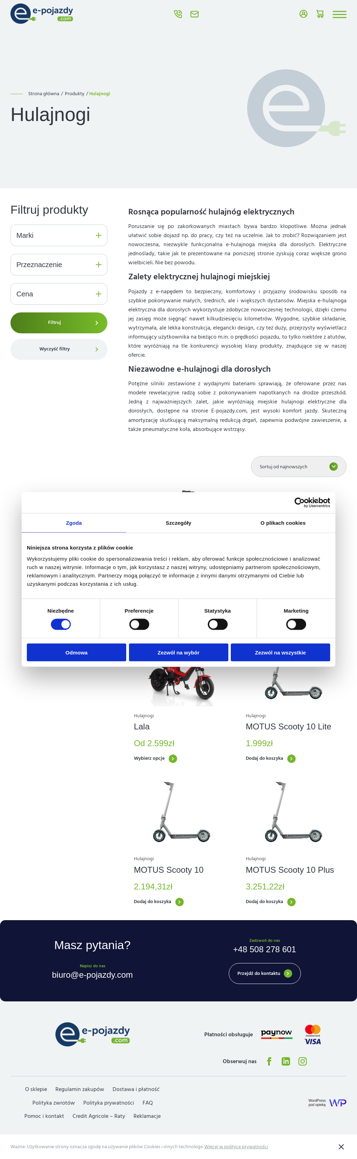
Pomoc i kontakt (44, 1116)
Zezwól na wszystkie (280, 652)
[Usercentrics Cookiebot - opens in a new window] (299, 503)
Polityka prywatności (108, 1103)
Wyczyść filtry (54, 349)
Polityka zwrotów (53, 1103)
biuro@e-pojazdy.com (194, 14)
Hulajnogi (144, 715)
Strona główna (43, 93)
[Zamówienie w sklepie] (299, 466)
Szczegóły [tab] (178, 523)
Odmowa (77, 652)
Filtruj (54, 322)
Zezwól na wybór (178, 652)
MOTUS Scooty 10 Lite (288, 726)
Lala (142, 726)
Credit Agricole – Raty (99, 1116)
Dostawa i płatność (136, 1089)
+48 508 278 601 (178, 14)
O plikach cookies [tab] (282, 523)
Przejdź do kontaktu (258, 973)
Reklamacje (147, 1116)
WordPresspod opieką (317, 1103)
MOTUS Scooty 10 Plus (290, 869)
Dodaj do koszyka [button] (264, 758)
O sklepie (36, 1089)
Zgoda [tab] (74, 523)
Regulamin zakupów (79, 1089)
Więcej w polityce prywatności (236, 1146)
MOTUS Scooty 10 (169, 869)
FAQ (148, 1103)
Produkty (74, 93)
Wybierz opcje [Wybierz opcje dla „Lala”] (149, 758)
